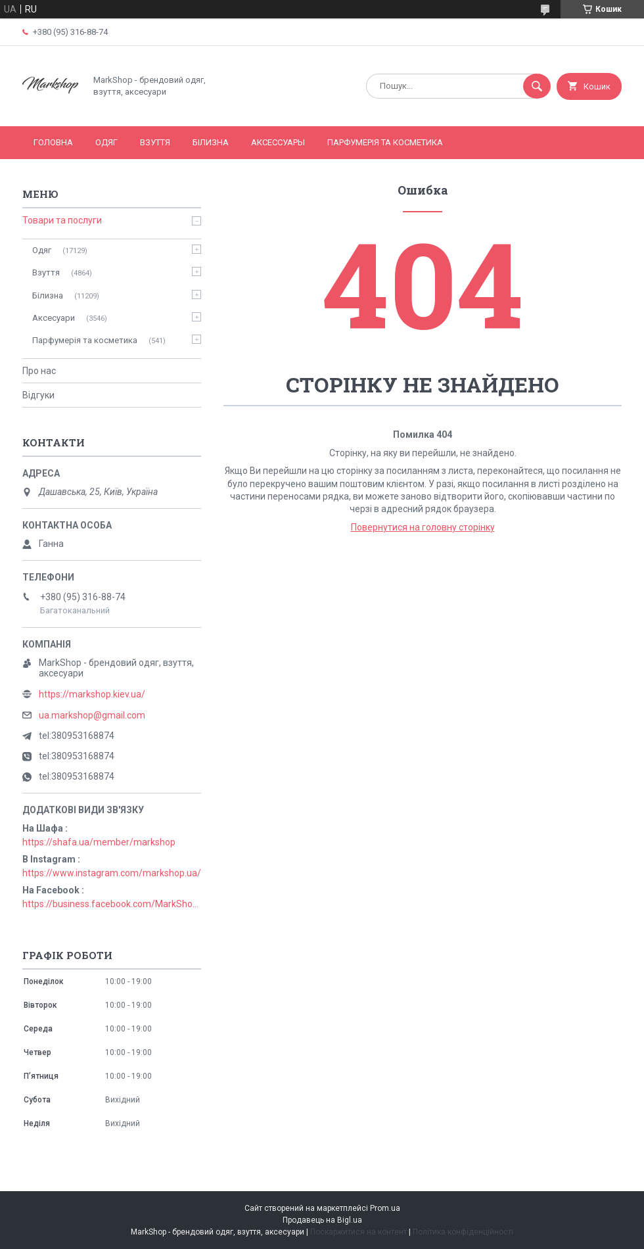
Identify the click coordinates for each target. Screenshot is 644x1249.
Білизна (211, 142)
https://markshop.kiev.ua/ (92, 694)
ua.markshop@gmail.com (92, 715)
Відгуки (38, 395)
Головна (53, 142)
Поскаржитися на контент (358, 1232)
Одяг (106, 142)
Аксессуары (278, 142)
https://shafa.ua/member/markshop (98, 842)
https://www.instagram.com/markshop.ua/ (111, 873)
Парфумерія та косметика (385, 142)
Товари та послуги (62, 220)
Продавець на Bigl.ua (322, 1220)
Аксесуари (53, 318)
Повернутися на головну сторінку (423, 527)
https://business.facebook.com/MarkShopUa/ (111, 904)
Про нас (39, 370)
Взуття (155, 142)
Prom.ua (385, 1208)
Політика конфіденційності (463, 1232)
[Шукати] (537, 86)
